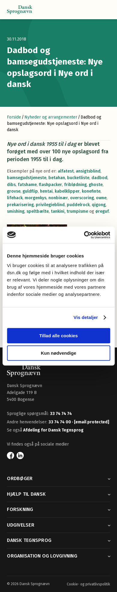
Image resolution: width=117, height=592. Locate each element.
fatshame (27, 184)
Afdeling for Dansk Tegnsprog (53, 430)
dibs (11, 184)
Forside (14, 117)
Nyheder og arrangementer (50, 117)
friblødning (75, 184)
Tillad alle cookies (58, 335)
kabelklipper (67, 191)
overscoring (82, 197)
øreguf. (102, 211)
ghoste (96, 184)
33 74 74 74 (61, 413)
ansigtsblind (88, 171)
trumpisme (77, 211)
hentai (46, 191)
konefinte (91, 191)
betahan (56, 177)
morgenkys (35, 197)
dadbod (99, 177)
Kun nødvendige (58, 353)
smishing (15, 211)
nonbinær (58, 197)
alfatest (66, 171)
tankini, (58, 211)
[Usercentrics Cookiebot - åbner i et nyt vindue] (84, 235)
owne (101, 197)
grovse (13, 191)
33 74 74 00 (60, 422)
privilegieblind (50, 204)
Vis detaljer (86, 317)
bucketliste (78, 177)
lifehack (15, 197)
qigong (99, 204)
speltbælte (37, 211)
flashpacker (50, 184)
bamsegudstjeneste (26, 177)
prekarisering (20, 204)
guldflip (30, 191)
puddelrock (78, 204)
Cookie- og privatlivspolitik (88, 584)
